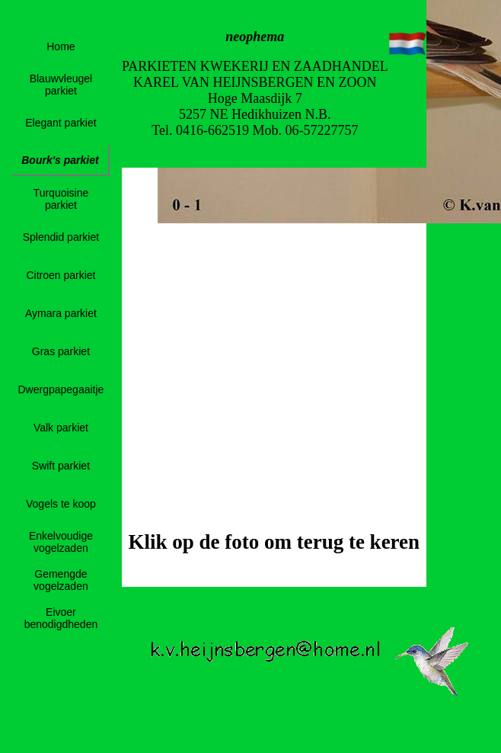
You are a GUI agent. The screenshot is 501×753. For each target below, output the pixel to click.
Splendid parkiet (61, 237)
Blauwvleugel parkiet (61, 84)
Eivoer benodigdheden (61, 618)
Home (60, 46)
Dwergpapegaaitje (61, 389)
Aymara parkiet (61, 313)
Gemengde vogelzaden (61, 580)
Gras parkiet (61, 351)
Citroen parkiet (60, 275)
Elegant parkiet (60, 123)
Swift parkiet (61, 466)
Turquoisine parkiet (61, 199)
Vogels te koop (61, 504)
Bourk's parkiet (59, 160)
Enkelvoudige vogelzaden (61, 542)
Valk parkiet (61, 427)
